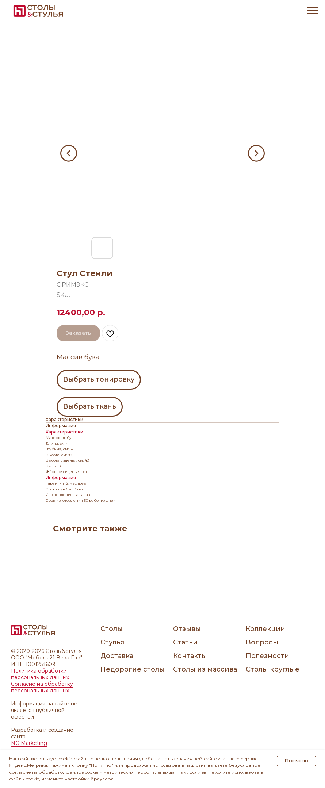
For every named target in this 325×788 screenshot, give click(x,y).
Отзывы (187, 629)
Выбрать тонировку (98, 379)
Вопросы (262, 642)
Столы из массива (205, 669)
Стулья (112, 642)
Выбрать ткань (89, 406)
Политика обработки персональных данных (40, 674)
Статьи (185, 642)
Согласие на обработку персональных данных (42, 687)
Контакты (190, 656)
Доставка (116, 656)
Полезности (267, 656)
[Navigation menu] (312, 11)
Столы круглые (272, 669)
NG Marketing (29, 743)
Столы (111, 629)
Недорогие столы (132, 669)
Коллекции (265, 629)
